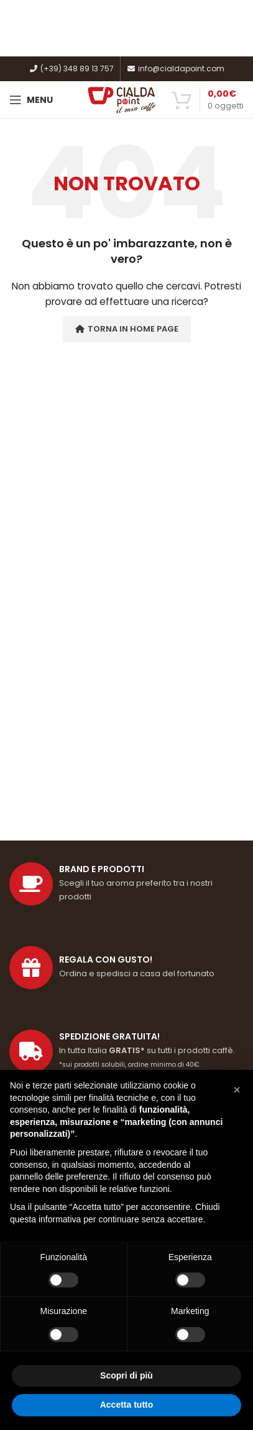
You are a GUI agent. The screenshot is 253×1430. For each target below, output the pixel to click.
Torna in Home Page (126, 329)
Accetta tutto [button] (127, 1405)
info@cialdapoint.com (175, 68)
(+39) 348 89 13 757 (71, 68)
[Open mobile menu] (31, 99)
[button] (237, 1090)
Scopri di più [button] (126, 1375)
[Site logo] (122, 99)
